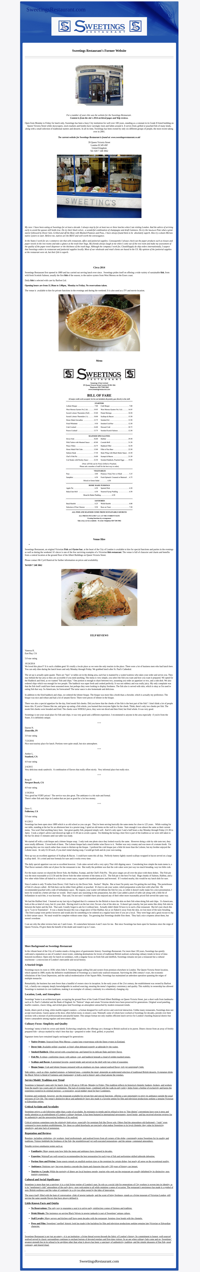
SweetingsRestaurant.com (56, 9)
